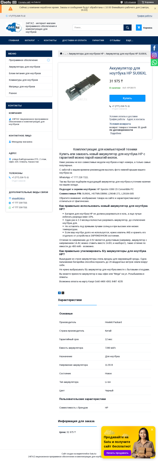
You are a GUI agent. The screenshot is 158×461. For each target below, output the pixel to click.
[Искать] (127, 28)
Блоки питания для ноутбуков (25, 73)
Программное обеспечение (23, 60)
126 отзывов (130, 2)
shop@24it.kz (18, 198)
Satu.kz (93, 454)
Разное (13, 93)
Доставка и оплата (74, 40)
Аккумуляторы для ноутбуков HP (86, 53)
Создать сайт (24, 2)
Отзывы (115, 40)
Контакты (50, 40)
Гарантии (98, 40)
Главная (14, 40)
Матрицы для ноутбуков (22, 86)
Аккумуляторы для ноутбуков (24, 66)
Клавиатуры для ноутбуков (23, 80)
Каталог (30, 40)
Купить (127, 98)
